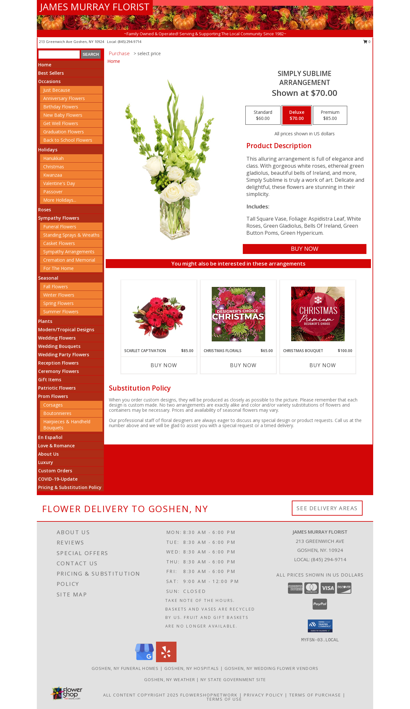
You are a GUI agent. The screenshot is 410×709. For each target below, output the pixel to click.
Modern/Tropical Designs (66, 329)
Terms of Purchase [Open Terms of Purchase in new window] (315, 695)
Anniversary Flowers (64, 98)
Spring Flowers (58, 303)
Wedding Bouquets (59, 346)
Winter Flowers (58, 295)
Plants (45, 321)
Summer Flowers (60, 311)
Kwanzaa (52, 175)
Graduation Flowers (63, 132)
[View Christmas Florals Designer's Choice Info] (238, 314)
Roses (44, 210)
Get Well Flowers (60, 123)
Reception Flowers (58, 363)
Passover (52, 192)
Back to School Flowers (67, 140)
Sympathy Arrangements (68, 252)
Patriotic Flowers (57, 388)
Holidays (47, 150)
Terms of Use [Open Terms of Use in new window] (224, 699)
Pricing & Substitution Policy (70, 487)
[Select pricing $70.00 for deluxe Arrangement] (297, 115)
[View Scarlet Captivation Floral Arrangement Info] (159, 314)
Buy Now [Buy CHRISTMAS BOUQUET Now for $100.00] (322, 365)
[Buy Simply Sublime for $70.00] (304, 249)
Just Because (56, 90)
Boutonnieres (57, 413)
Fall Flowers (55, 286)
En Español (50, 437)
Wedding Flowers (57, 338)
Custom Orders (55, 471)
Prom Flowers (53, 396)
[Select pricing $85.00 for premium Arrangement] (330, 115)
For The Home (58, 268)
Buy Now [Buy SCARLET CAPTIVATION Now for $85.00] (164, 365)
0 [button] (367, 41)
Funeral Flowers (59, 227)
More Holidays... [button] (59, 200)
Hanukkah (53, 158)
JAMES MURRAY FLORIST (95, 7)
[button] (320, 626)
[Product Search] (59, 54)
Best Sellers (51, 73)
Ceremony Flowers (58, 371)
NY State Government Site (233, 679)
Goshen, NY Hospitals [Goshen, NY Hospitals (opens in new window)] (191, 668)
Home (44, 65)
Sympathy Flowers (58, 218)
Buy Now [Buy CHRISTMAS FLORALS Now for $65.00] (243, 365)
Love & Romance (56, 446)
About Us (48, 454)
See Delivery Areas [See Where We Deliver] (327, 508)
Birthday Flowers (60, 107)
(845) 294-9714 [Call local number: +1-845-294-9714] (129, 41)
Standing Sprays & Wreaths (71, 235)
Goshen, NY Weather (169, 679)
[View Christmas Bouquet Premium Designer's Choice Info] (318, 314)
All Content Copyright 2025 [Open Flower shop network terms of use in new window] (141, 695)
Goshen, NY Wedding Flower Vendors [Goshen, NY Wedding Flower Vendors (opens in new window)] (272, 668)
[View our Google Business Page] (144, 660)
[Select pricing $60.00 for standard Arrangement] (263, 115)
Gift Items (49, 379)
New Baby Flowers (62, 115)
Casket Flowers (59, 243)
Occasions (49, 81)
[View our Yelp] (166, 660)
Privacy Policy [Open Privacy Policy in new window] (263, 695)
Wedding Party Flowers (63, 354)
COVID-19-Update (58, 479)
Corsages (53, 405)
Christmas (53, 167)
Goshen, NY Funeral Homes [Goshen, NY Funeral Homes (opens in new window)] (125, 668)
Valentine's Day (59, 183)
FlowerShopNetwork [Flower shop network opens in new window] (209, 695)
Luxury (45, 462)
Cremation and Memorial (69, 260)
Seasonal (48, 278)
